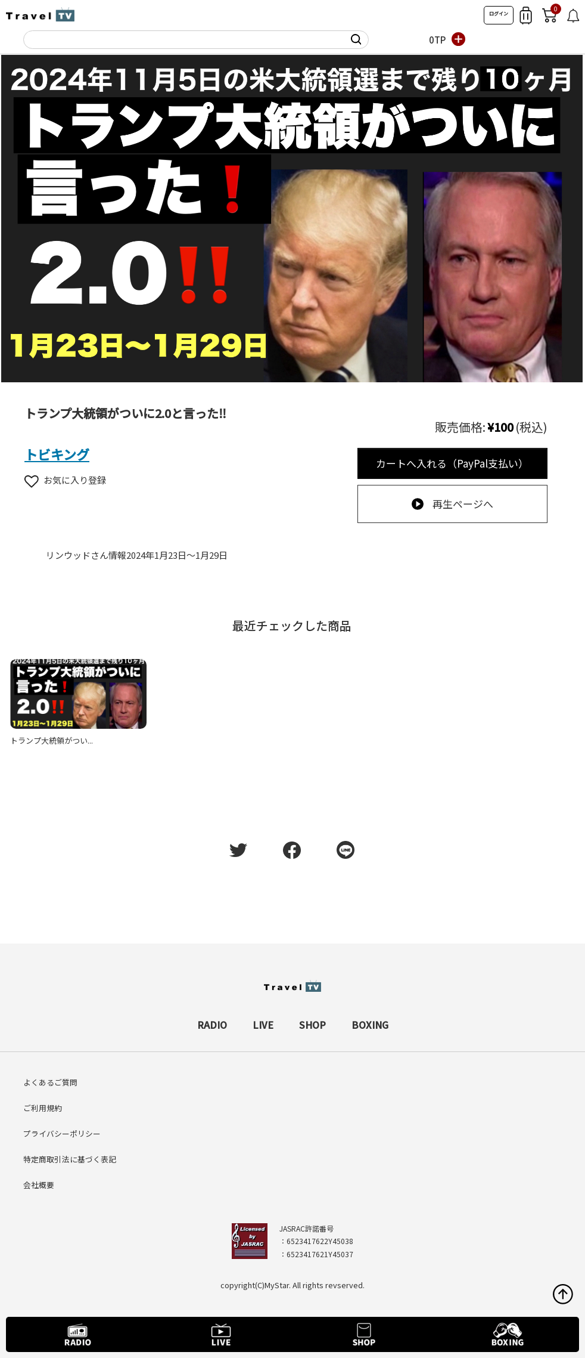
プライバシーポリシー (62, 1133)
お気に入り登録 (65, 480)
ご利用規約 (42, 1107)
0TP (437, 39)
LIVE (263, 1024)
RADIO (212, 1024)
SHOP (312, 1024)
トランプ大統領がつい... (51, 740)
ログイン (498, 13)
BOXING (369, 1024)
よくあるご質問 (50, 1082)
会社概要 (38, 1184)
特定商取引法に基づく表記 (69, 1159)
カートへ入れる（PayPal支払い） (452, 463)
